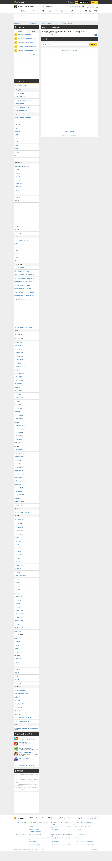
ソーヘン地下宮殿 (18, 415)
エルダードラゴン (18, 555)
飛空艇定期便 (17, 484)
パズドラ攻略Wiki (55, 829)
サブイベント (64, 11)
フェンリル (17, 603)
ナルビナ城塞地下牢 (19, 495)
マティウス (17, 176)
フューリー (17, 645)
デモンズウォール (18, 541)
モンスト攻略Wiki (78, 829)
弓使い (16, 128)
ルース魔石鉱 (17, 363)
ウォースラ (17, 548)
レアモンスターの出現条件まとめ (22, 100)
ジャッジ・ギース (18, 534)
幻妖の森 (16, 422)
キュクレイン (17, 194)
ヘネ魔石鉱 (17, 387)
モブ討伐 (72, 11)
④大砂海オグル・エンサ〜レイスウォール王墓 (26, 281)
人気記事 (20, 31)
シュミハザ (17, 173)
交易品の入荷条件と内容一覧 (21, 107)
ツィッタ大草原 (18, 408)
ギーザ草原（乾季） (19, 349)
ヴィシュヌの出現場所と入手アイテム (27, 38)
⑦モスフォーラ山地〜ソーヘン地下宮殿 (24, 292)
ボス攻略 (48, 11)
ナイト (16, 159)
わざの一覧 (17, 714)
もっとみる (36, 54)
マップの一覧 (18, 334)
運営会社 (70, 818)
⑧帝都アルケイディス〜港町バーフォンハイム (26, 295)
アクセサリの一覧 (18, 704)
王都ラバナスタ (18, 449)
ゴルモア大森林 (18, 384)
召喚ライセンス (24, 11)
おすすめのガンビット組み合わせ (22, 512)
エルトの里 (17, 463)
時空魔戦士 (17, 131)
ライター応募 (93, 818)
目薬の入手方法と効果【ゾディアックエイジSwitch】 (62, 32)
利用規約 (31, 818)
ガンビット (56, 11)
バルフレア (17, 247)
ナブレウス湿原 (18, 439)
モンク (16, 121)
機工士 (16, 155)
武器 (86, 11)
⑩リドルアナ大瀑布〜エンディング (23, 327)
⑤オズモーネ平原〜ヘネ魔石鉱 (22, 285)
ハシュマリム (17, 180)
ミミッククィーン (18, 530)
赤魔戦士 (16, 148)
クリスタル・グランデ (20, 429)
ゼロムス (16, 200)
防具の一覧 (17, 700)
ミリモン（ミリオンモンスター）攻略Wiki (60, 845)
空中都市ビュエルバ (19, 456)
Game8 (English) (78, 818)
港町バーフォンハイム (20, 481)
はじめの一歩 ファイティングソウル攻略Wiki (84, 845)
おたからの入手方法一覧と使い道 (22, 717)
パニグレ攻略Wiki (78, 838)
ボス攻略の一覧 (19, 519)
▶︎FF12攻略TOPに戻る (21, 86)
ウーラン (16, 152)
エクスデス (17, 197)
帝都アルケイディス (19, 477)
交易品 (95, 11)
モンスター (79, 11)
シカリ (16, 142)
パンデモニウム (18, 596)
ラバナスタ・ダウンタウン (21, 453)
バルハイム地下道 (18, 359)
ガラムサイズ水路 (18, 356)
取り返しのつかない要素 (20, 110)
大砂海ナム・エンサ (19, 370)
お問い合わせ (62, 818)
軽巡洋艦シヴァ (18, 498)
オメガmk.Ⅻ (17, 652)
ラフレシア (17, 579)
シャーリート (17, 600)
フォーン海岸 (17, 404)
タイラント (17, 586)
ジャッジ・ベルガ (18, 565)
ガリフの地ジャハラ (19, 460)
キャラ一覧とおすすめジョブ (21, 240)
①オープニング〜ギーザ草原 (21, 271)
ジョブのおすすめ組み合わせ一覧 (22, 117)
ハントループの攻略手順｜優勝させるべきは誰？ (28, 46)
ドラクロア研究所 (18, 418)
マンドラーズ (17, 568)
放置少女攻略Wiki (55, 841)
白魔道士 (16, 145)
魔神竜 (16, 648)
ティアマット (17, 551)
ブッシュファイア (18, 527)
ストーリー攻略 (40, 11)
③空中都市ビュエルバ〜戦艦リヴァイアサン (25, 278)
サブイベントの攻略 (19, 103)
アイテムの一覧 (18, 707)
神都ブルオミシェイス (20, 470)
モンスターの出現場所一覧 (21, 693)
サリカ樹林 (17, 401)
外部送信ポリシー (52, 818)
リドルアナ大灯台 (18, 436)
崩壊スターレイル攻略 (34, 829)
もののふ (16, 138)
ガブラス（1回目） (19, 610)
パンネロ (16, 261)
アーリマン (17, 572)
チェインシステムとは (20, 96)
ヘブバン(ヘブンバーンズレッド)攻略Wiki (60, 838)
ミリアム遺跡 (17, 394)
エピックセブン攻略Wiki (79, 834)
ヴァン (16, 243)
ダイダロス (17, 582)
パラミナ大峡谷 (18, 390)
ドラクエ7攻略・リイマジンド (36, 826)
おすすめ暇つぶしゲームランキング (27, 765)
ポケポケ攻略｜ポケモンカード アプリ (82, 826)
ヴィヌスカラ (17, 558)
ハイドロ (16, 593)
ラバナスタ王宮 (18, 491)
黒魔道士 (16, 135)
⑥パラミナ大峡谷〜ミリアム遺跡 (22, 288)
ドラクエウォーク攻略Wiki (35, 831)
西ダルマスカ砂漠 (18, 345)
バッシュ (16, 254)
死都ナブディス (18, 443)
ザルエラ (16, 190)
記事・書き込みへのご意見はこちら (70, 135)
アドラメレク (17, 187)
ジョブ (16, 11)
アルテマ (16, 229)
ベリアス (16, 169)
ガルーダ (16, 537)
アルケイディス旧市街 (20, 474)
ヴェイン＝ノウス (18, 627)
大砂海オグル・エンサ (20, 366)
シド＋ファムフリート (20, 614)
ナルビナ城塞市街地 (19, 467)
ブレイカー (17, 124)
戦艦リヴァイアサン (19, 501)
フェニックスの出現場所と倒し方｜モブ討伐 (28, 50)
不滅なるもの (17, 631)
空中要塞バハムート (19, 505)
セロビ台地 (17, 411)
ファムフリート (18, 183)
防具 (90, 11)
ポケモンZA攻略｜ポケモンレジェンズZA (38, 822)
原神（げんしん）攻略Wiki (35, 834)
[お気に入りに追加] (76, 6)
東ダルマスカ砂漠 (18, 342)
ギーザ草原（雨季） (19, 352)
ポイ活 (70, 2)
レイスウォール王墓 (19, 373)
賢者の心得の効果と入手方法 (25, 34)
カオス (16, 226)
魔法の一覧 (17, 711)
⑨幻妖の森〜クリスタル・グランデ (23, 299)
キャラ (32, 11)
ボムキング (17, 638)
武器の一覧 (17, 697)
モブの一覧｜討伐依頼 (20, 690)
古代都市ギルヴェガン (20, 425)
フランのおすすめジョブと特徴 (25, 42)
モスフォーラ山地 (18, 397)
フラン (16, 250)
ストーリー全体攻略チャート (21, 267)
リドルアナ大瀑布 (18, 432)
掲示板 (33, 31)
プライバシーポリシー (40, 818)
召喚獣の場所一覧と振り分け (21, 166)
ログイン (94, 2)
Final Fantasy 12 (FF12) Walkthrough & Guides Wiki (26, 729)
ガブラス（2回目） (19, 621)
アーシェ (16, 257)
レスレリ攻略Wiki (33, 841)
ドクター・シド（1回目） (20, 575)
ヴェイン (16, 624)
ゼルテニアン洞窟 (18, 380)
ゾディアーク (17, 233)
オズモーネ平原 (18, 377)
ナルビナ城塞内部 (18, 488)
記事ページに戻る (69, 131)
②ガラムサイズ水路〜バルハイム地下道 (24, 274)
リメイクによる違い (19, 93)
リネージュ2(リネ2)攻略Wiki (35, 845)
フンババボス (17, 641)
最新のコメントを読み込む (69, 50)
